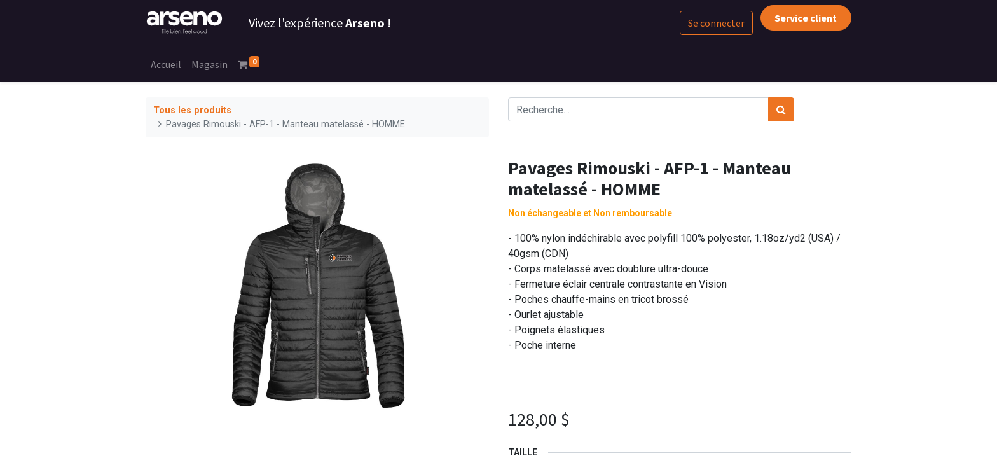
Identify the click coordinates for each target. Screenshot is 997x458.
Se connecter (716, 23)
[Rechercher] (781, 109)
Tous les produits (192, 110)
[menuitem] (166, 64)
